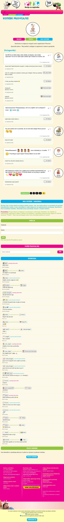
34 (40, 193)
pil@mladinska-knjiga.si (14, 474)
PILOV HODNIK (32, 457)
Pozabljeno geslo (16, 240)
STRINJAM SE (32, 519)
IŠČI (60, 252)
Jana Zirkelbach (7, 478)
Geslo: (3, 230)
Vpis (3, 237)
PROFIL (31, 39)
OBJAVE (18, 39)
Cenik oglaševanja (32, 487)
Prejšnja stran (24, 193)
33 (36, 193)
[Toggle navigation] (4, 12)
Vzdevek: (3, 225)
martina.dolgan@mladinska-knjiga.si (31, 485)
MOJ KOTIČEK (44, 39)
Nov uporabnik (5, 240)
